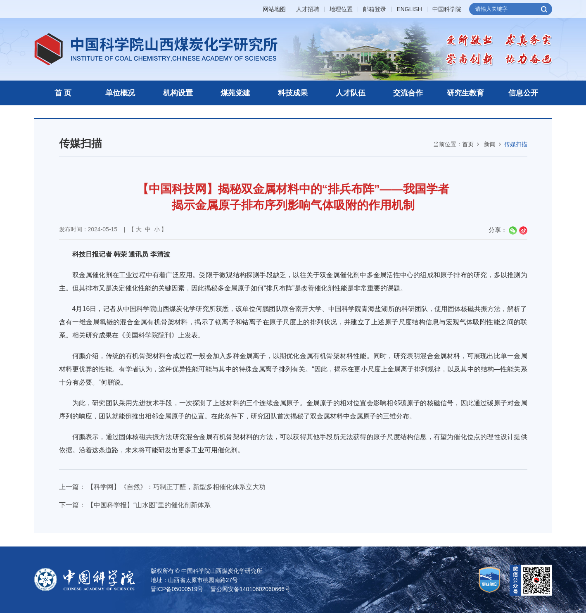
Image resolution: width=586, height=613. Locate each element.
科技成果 (293, 93)
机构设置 (178, 93)
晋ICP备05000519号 (177, 589)
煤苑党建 (235, 93)
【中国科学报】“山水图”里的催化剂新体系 (149, 504)
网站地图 (274, 9)
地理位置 (341, 9)
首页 (468, 144)
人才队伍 (350, 93)
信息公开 (523, 93)
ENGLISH (409, 9)
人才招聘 (307, 9)
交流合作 (408, 93)
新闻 (490, 144)
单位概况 (120, 93)
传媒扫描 (515, 144)
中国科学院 (446, 9)
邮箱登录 (374, 9)
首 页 (63, 93)
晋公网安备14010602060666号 (250, 589)
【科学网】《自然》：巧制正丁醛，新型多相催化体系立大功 (176, 486)
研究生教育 (465, 93)
